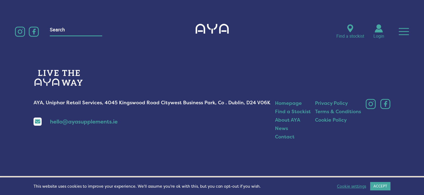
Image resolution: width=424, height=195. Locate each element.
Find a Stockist (293, 111)
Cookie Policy (331, 119)
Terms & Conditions (338, 111)
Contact (284, 136)
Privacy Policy (331, 103)
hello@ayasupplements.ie (76, 121)
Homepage (288, 103)
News (281, 128)
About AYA (287, 119)
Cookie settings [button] (351, 186)
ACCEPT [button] (380, 186)
